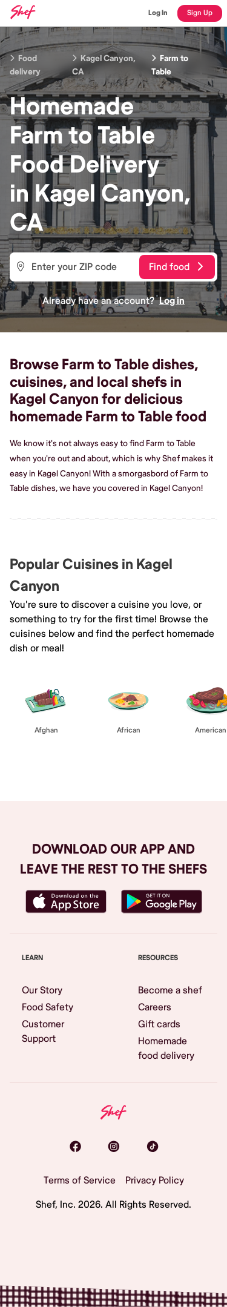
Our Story (42, 990)
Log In (158, 13)
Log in (172, 301)
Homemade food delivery (166, 1048)
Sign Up (199, 13)
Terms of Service (80, 1180)
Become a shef (170, 990)
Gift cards (159, 1024)
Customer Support (43, 1031)
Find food (176, 267)
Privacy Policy (154, 1180)
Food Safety (47, 1007)
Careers (154, 1007)
